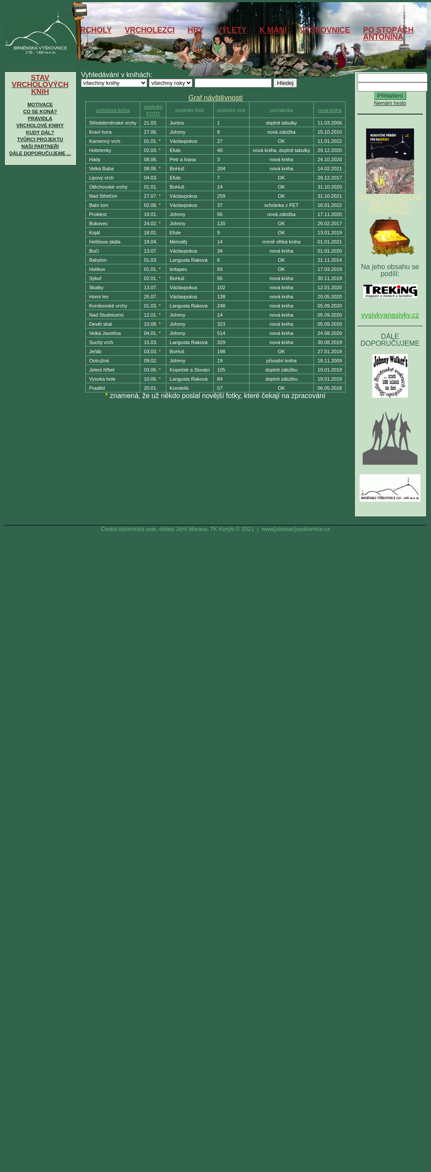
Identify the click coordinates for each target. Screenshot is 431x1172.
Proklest (98, 214)
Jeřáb (95, 351)
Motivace (40, 104)
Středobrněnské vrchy (113, 122)
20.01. (150, 388)
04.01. (150, 333)
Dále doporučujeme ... (40, 153)
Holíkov (97, 269)
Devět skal (100, 324)
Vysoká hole (102, 379)
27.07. (150, 196)
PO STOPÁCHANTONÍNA (388, 33)
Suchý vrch (101, 342)
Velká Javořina (105, 333)
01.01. (150, 141)
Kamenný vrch (105, 141)
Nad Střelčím (103, 196)
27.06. (150, 132)
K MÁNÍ (273, 30)
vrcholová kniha (113, 110)
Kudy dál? (40, 132)
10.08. (150, 324)
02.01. (150, 278)
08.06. (150, 159)
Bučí (94, 250)
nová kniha (329, 110)
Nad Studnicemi (106, 314)
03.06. (150, 369)
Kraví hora (100, 132)
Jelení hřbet (101, 369)
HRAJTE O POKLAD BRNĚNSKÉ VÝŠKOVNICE (390, 201)
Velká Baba (101, 168)
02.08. (150, 205)
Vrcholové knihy (40, 125)
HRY (196, 30)
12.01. (150, 314)
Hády (95, 159)
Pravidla (40, 118)
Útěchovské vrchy (108, 186)
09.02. (150, 360)
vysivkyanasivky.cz (390, 315)
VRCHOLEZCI (150, 30)
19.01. (150, 214)
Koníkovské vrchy (108, 305)
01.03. (150, 260)
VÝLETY (231, 30)
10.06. (150, 379)
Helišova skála (105, 241)
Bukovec (98, 223)
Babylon (98, 260)
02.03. (150, 150)
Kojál (94, 232)
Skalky (96, 287)
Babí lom (98, 205)
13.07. (150, 250)
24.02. (150, 223)
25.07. (150, 296)
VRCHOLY (93, 30)
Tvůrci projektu (40, 139)
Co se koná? (40, 111)
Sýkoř (95, 278)
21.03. (150, 122)
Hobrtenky (100, 150)
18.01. (150, 232)
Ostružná (99, 360)
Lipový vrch (101, 177)
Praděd (97, 388)
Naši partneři (40, 146)
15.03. (150, 342)
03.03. (150, 351)
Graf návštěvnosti (216, 97)
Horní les (99, 296)
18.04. (150, 241)
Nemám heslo (390, 103)
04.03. (150, 177)
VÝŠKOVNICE (325, 30)
